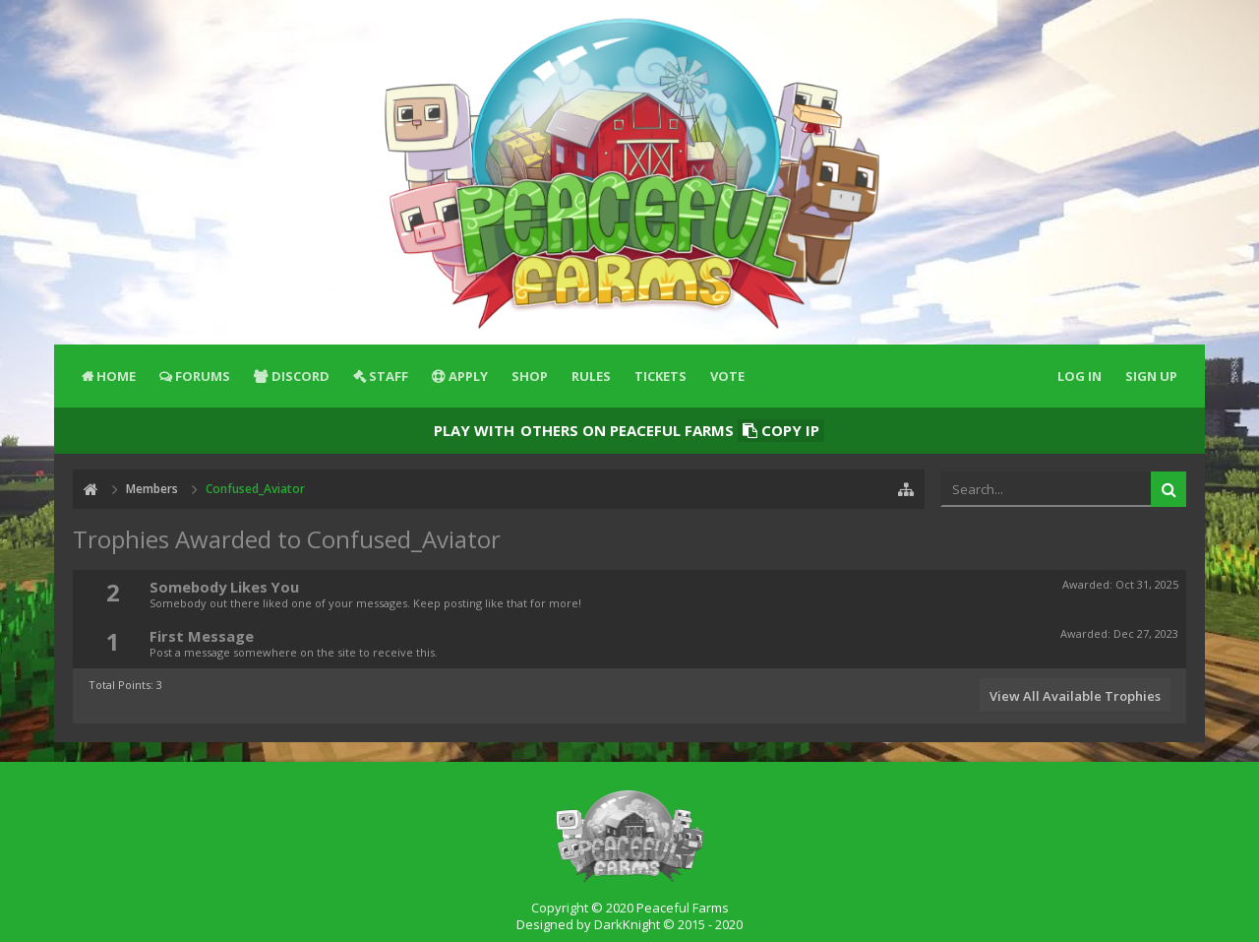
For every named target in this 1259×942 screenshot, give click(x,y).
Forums (202, 376)
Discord (300, 376)
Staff (388, 376)
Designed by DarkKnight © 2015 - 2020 (629, 924)
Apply (468, 376)
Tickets (660, 376)
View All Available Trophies (1075, 696)
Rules (591, 376)
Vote (727, 376)
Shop (529, 376)
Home (116, 376)
